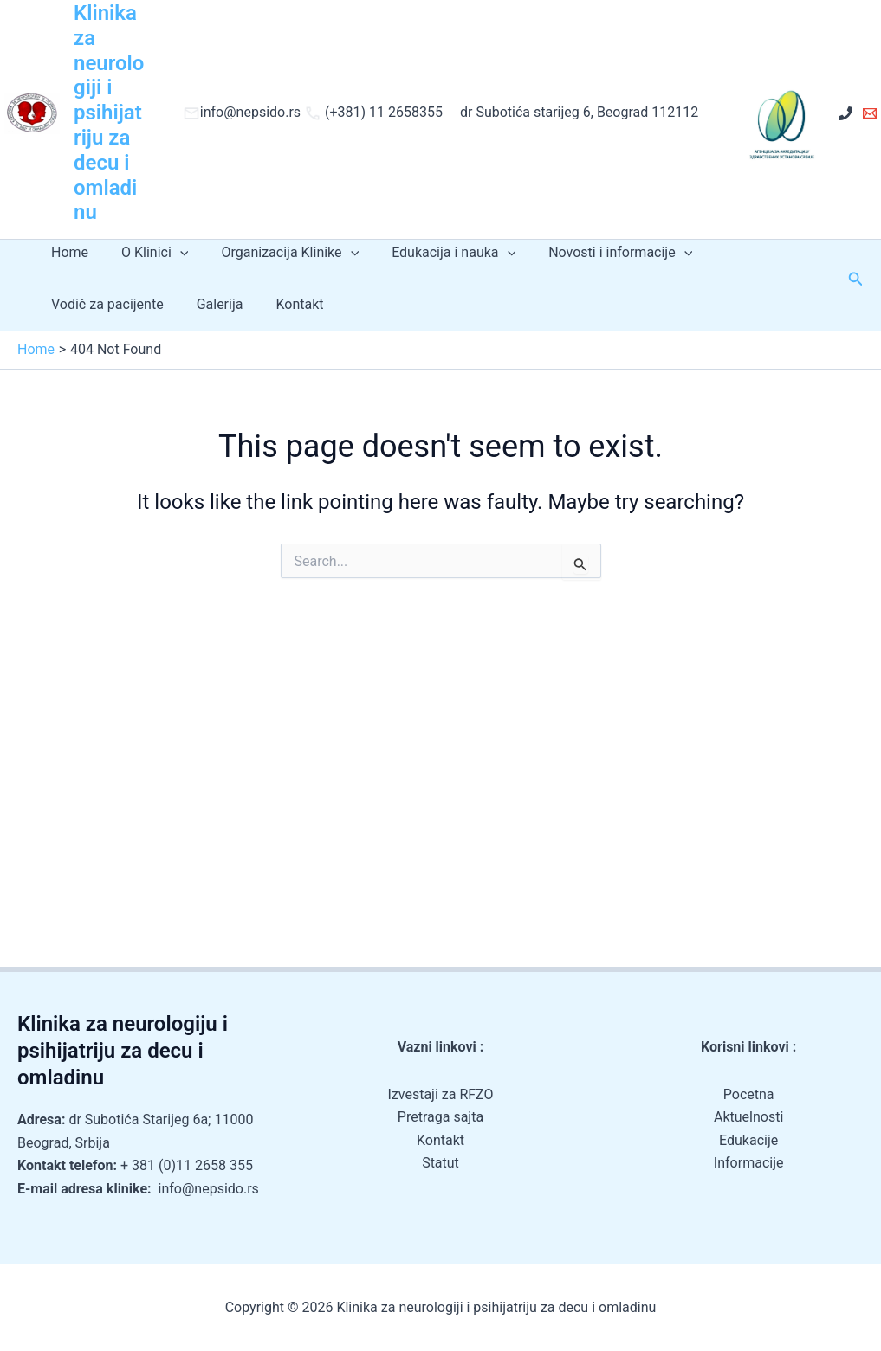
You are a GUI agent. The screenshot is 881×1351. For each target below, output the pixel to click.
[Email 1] (870, 113)
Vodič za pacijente (105, 304)
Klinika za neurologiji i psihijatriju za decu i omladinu (109, 112)
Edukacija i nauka (435, 253)
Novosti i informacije (597, 253)
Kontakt (286, 304)
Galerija (212, 304)
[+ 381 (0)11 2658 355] (845, 113)
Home (67, 252)
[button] (856, 279)
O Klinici (146, 253)
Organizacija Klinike (277, 253)
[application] (172, 253)
